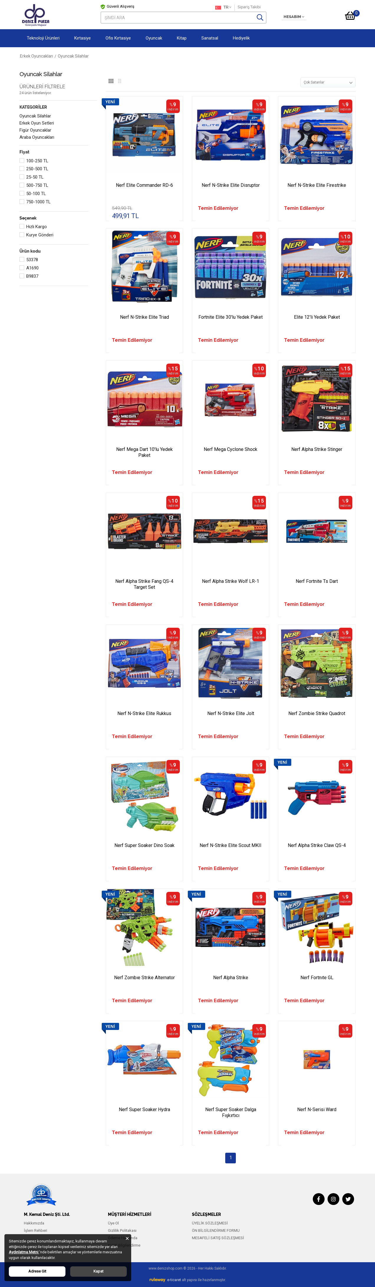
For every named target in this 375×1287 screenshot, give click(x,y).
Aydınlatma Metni (24, 1252)
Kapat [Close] (98, 1271)
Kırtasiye (82, 38)
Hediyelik (241, 38)
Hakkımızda (34, 1223)
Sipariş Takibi (249, 7)
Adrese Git (37, 1271)
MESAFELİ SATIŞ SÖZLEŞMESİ (218, 1238)
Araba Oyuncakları (36, 137)
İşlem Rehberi (35, 1230)
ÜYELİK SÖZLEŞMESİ (210, 1223)
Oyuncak (154, 38)
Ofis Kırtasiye (118, 38)
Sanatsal (209, 38)
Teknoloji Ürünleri (43, 38)
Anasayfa (28, 56)
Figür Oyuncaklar (35, 130)
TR (223, 8)
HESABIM (294, 16)
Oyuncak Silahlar (35, 116)
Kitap (182, 38)
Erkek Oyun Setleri (36, 123)
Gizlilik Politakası (122, 1230)
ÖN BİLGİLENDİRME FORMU (216, 1230)
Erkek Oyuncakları (79, 56)
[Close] (127, 1238)
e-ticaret (174, 1280)
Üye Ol (113, 1223)
